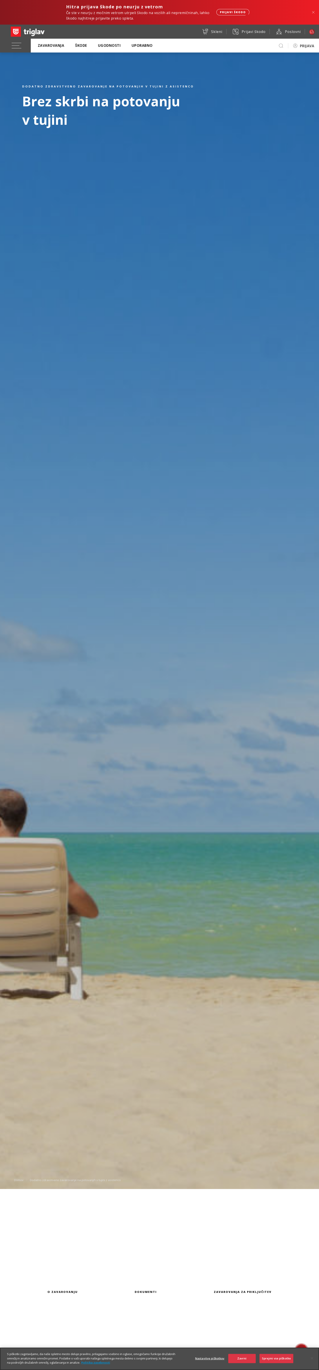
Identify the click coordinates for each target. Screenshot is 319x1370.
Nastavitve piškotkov (210, 1359)
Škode (81, 45)
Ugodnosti (109, 45)
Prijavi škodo (233, 12)
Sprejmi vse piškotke (276, 1359)
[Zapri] (312, 1359)
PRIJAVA (307, 45)
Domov (19, 1180)
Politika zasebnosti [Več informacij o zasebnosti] (95, 1363)
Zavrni (242, 1359)
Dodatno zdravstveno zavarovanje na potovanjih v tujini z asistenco (75, 1180)
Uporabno (142, 45)
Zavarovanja (51, 45)
